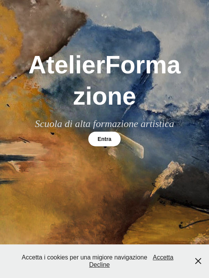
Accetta (163, 257)
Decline (99, 264)
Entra (104, 139)
